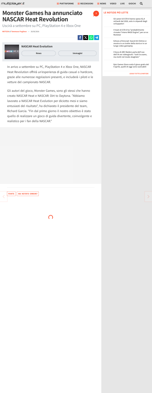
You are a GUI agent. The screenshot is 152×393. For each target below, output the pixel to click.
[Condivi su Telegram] (96, 37)
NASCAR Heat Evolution (37, 46)
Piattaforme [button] (65, 3)
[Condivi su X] (85, 37)
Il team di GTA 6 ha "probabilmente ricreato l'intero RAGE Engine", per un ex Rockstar (130, 32)
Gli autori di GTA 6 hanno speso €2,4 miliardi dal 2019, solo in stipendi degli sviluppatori (130, 21)
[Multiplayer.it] (13, 3)
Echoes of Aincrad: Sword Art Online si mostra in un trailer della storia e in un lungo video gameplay (130, 43)
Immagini (77, 53)
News (38, 53)
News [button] (101, 3)
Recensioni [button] (85, 3)
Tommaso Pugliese (19, 31)
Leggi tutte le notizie (139, 73)
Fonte (11, 193)
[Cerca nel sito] (141, 3)
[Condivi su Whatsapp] (91, 37)
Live (122, 3)
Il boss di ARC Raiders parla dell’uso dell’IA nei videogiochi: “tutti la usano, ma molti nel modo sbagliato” (130, 54)
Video (113, 3)
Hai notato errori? (27, 193)
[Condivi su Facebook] (80, 37)
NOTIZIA (5, 31)
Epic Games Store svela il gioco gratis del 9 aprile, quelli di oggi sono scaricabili (131, 65)
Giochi (132, 3)
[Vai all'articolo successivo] (3, 197)
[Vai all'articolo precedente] (148, 197)
